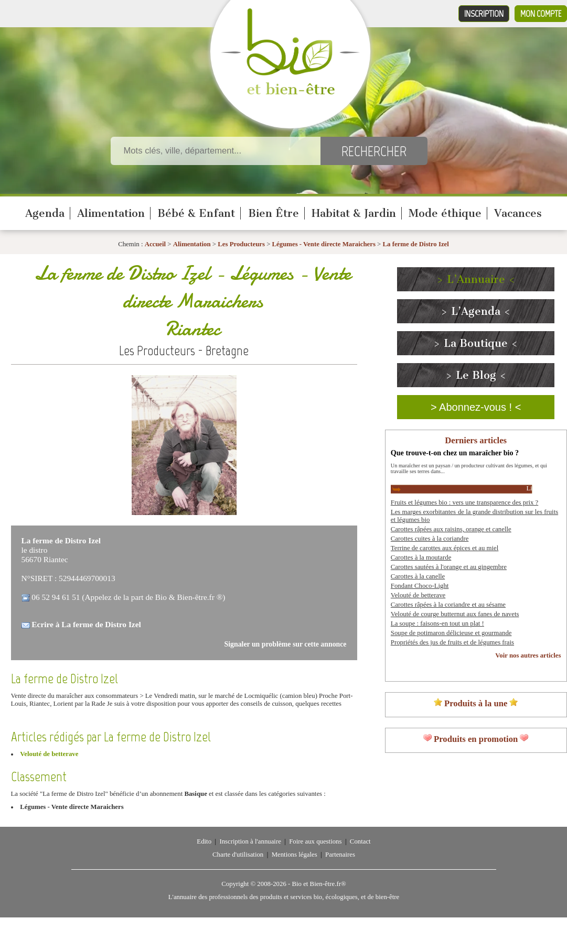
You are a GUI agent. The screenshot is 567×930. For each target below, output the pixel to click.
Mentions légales (294, 854)
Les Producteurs (241, 244)
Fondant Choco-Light (420, 585)
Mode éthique (445, 213)
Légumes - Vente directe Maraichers (324, 244)
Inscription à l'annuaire (250, 841)
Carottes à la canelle (418, 576)
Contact (360, 841)
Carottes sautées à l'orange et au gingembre (449, 567)
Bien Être (273, 213)
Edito (204, 841)
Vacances (518, 213)
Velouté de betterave (49, 754)
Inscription (484, 13)
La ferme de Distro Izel (416, 244)
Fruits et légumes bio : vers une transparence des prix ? (464, 502)
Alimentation (111, 213)
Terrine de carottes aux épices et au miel (445, 548)
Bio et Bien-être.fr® (319, 884)
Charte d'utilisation (237, 854)
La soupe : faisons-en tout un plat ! (437, 623)
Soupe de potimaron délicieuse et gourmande (451, 633)
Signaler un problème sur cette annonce (285, 644)
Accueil (155, 244)
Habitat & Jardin (354, 213)
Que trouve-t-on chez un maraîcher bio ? (455, 452)
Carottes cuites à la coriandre (430, 538)
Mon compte (540, 13)
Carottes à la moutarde (421, 557)
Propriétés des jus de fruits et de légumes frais (452, 642)
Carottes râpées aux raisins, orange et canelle (451, 529)
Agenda (45, 213)
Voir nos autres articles (528, 655)
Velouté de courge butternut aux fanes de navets (455, 614)
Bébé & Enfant (196, 213)
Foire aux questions (315, 841)
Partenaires (340, 854)
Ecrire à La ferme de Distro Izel (86, 624)
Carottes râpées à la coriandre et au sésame (448, 604)
